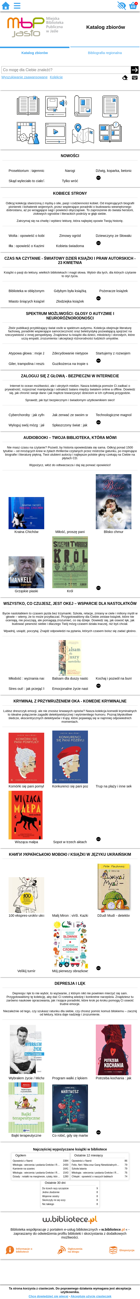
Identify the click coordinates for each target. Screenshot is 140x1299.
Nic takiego (48, 1204)
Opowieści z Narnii (23, 1161)
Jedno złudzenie (51, 1192)
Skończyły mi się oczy (54, 1200)
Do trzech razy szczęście (55, 1188)
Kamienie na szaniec (24, 1168)
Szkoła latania (79, 1168)
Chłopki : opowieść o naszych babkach (92, 1176)
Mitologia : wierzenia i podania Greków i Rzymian (39, 1165)
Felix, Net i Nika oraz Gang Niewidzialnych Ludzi (97, 1165)
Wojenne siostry (50, 1196)
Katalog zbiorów (34, 53)
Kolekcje (56, 77)
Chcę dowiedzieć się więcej (48, 1296)
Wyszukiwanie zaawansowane (24, 77)
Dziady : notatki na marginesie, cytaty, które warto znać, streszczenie (49, 1176)
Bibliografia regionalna (105, 53)
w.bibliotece (113, 1229)
